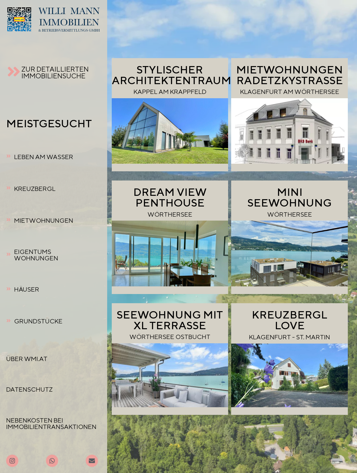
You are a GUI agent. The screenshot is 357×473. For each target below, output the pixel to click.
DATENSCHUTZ (29, 389)
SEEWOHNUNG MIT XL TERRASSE (170, 320)
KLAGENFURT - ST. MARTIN (289, 337)
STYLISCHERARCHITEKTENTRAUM (171, 75)
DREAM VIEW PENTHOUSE (170, 197)
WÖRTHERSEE (170, 214)
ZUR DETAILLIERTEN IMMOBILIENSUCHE (55, 72)
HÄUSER (26, 289)
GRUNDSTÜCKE (38, 321)
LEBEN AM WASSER (43, 157)
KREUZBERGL (34, 188)
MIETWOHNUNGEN (43, 220)
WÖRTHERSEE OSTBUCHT (170, 337)
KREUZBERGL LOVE (289, 320)
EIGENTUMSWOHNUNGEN (36, 255)
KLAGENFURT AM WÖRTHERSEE (289, 91)
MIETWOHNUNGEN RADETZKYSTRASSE (289, 75)
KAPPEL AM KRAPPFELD (169, 91)
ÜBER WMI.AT (26, 359)
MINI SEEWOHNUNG (289, 197)
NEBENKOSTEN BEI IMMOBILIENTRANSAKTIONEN (51, 423)
